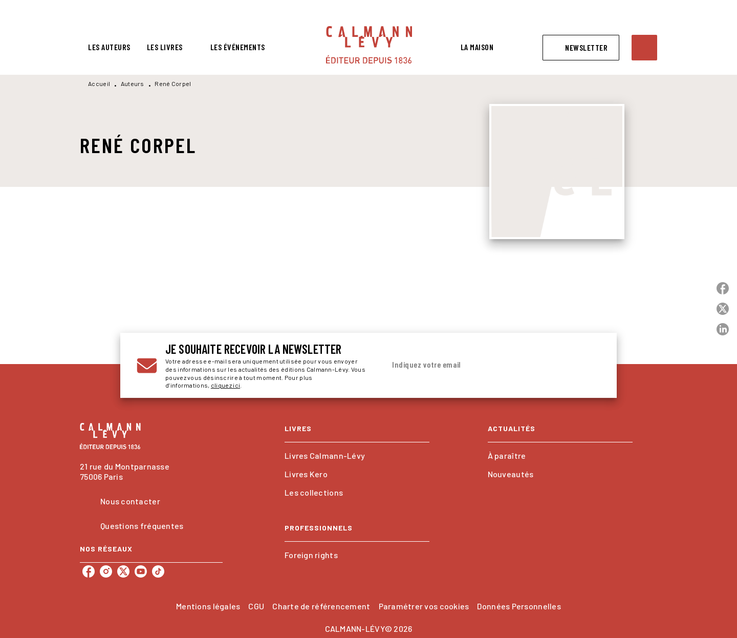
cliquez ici (225, 385)
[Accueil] (369, 44)
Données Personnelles (518, 606)
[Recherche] (644, 47)
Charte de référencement (321, 606)
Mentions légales (208, 606)
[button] (581, 47)
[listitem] (88, 571)
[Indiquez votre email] (480, 365)
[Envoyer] (588, 365)
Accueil (99, 83)
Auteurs (132, 83)
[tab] (109, 47)
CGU (256, 606)
